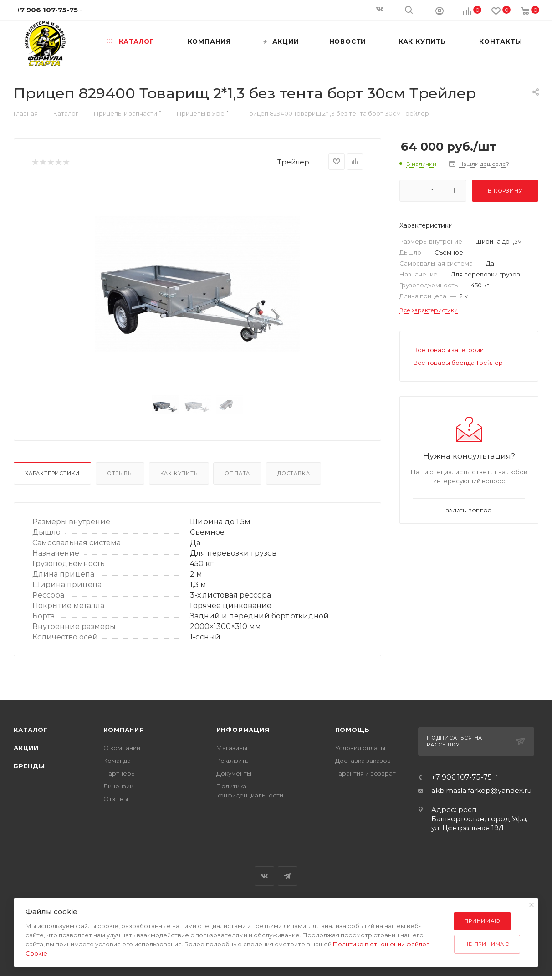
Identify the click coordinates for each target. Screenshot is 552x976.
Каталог (31, 729)
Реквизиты (233, 760)
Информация (243, 729)
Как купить (179, 473)
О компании (121, 747)
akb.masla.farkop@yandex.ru (481, 790)
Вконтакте (264, 876)
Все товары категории (449, 349)
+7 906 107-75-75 (461, 777)
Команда (117, 760)
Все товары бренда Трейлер (458, 362)
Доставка (293, 473)
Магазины (231, 747)
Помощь (352, 729)
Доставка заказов (363, 760)
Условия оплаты (360, 747)
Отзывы (120, 473)
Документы (233, 773)
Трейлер (293, 162)
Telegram (287, 876)
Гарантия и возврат (365, 773)
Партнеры (119, 773)
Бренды (29, 766)
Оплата (237, 473)
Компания (123, 729)
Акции (26, 747)
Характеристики (52, 473)
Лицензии (118, 786)
